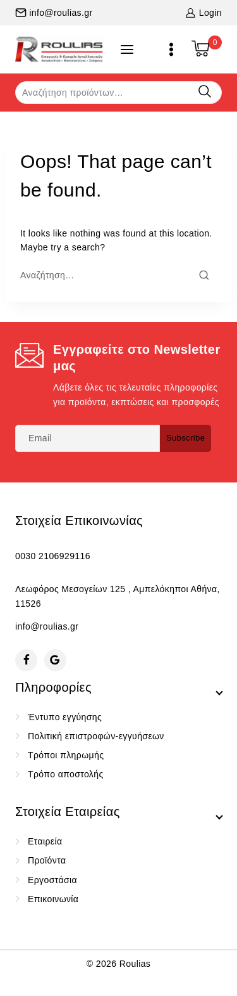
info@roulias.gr (46, 626)
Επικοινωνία (53, 899)
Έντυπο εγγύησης (65, 717)
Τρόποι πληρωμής (66, 755)
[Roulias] (59, 49)
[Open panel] (127, 49)
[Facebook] (26, 660)
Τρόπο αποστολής (66, 774)
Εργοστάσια (52, 880)
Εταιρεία (45, 841)
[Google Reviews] (55, 660)
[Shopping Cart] (206, 49)
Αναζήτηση (204, 92)
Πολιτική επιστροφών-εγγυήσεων (96, 736)
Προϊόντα (47, 860)
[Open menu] (171, 49)
